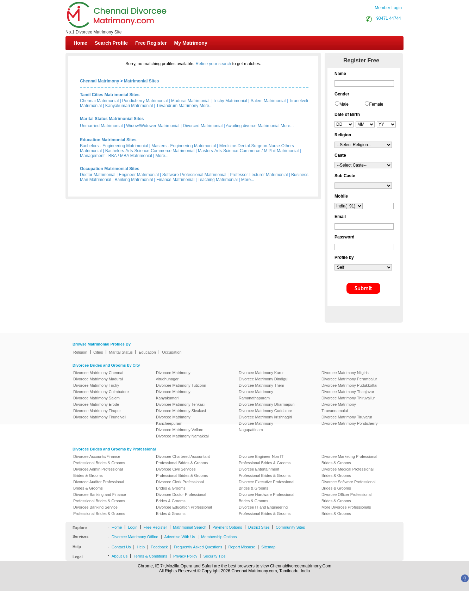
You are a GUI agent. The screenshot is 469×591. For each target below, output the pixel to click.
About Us (119, 556)
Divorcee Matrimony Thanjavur (347, 392)
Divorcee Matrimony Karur (261, 373)
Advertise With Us (179, 537)
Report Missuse (241, 547)
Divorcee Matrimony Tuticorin (181, 385)
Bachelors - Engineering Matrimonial (114, 145)
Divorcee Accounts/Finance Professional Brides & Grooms (99, 459)
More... (206, 105)
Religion (80, 352)
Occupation (172, 352)
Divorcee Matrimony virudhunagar (173, 376)
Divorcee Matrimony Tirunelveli (99, 417)
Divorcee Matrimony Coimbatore (101, 392)
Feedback (159, 547)
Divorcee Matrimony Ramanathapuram (256, 395)
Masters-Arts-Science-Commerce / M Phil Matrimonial (248, 150)
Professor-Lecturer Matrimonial (259, 174)
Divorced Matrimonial (203, 125)
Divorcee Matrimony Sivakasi (181, 411)
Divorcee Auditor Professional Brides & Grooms (98, 485)
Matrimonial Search (189, 527)
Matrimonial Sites (141, 81)
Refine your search (213, 63)
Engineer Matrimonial (139, 174)
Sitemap (268, 547)
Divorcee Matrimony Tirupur (97, 411)
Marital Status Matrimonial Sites (112, 118)
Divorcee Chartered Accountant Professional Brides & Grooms (183, 459)
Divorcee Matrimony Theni (261, 385)
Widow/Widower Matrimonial (152, 125)
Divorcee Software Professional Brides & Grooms (348, 485)
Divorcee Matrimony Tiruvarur (346, 417)
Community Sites (290, 527)
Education (147, 352)
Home (80, 43)
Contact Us (121, 547)
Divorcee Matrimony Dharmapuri (266, 404)
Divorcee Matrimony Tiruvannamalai (338, 407)
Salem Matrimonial (268, 100)
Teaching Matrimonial (218, 179)
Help (141, 547)
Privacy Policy (185, 556)
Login (132, 527)
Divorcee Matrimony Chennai (98, 373)
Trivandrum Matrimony (177, 105)
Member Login (388, 7)
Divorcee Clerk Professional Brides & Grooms (180, 485)
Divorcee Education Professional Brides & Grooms (184, 510)
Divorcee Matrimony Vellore (180, 430)
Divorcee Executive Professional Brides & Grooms (266, 485)
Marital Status (121, 352)
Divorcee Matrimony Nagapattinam (256, 426)
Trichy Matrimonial (230, 100)
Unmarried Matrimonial (101, 125)
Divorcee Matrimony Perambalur (349, 379)
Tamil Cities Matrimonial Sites (109, 94)
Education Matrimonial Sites (108, 139)
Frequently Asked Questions (198, 547)
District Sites (259, 527)
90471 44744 (388, 18)
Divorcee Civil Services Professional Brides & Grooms (182, 472)
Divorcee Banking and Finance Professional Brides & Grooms (99, 497)
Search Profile (111, 43)
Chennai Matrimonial (99, 100)
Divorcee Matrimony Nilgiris (345, 373)
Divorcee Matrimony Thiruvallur (348, 398)
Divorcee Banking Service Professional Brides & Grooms (99, 510)
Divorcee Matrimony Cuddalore (265, 411)
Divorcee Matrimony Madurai (98, 379)
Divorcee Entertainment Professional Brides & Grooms (264, 472)
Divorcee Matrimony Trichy (96, 385)
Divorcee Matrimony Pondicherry (349, 423)
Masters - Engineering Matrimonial (183, 145)
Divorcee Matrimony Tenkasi (180, 404)
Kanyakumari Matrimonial (129, 105)
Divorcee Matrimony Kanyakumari (173, 395)
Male (344, 104)
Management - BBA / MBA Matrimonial (116, 155)
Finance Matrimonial (175, 179)
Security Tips (214, 556)
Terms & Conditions (150, 556)
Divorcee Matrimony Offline (135, 537)
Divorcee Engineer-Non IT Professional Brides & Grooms (264, 459)
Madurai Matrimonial (190, 100)
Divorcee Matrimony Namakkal (182, 436)
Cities (98, 352)
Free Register (151, 43)
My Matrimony (190, 43)
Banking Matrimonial (134, 179)
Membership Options (219, 537)
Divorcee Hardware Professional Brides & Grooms (266, 497)
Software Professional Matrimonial (194, 174)
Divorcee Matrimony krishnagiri (265, 417)
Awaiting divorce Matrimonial (253, 125)
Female (376, 104)
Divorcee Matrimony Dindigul (263, 379)
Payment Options (227, 527)
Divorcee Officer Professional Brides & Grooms (346, 497)
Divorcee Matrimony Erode (96, 404)
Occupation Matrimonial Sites (109, 168)
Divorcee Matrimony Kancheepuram (173, 420)
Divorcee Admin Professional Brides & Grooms (98, 472)
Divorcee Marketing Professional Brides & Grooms (349, 459)
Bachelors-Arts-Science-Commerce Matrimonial (149, 150)
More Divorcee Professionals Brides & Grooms (346, 510)
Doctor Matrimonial (97, 174)
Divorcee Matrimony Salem (96, 398)
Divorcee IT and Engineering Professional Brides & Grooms (264, 510)
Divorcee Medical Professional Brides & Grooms (347, 472)
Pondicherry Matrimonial (145, 100)
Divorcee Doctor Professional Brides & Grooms (181, 497)
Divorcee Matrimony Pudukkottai (349, 385)
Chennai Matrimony (99, 81)
